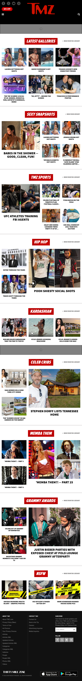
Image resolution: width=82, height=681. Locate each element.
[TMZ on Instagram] (18, 3)
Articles (5, 634)
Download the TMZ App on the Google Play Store (68, 674)
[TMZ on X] (8, 3)
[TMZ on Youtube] (13, 3)
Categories (6, 646)
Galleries (5, 652)
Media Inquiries (34, 631)
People (4, 655)
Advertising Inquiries (35, 628)
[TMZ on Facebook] (3, 3)
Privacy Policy (59, 625)
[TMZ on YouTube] (66, 640)
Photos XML (6, 661)
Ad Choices (6, 628)
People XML (6, 658)
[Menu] (3, 14)
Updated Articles (7, 640)
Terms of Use (6, 625)
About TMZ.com (7, 619)
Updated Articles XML (9, 643)
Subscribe (74, 629)
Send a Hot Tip (34, 622)
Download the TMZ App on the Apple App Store (49, 674)
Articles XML (6, 637)
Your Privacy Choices (9, 631)
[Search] (79, 14)
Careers (31, 625)
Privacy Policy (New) (9, 622)
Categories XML (7, 649)
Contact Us (32, 619)
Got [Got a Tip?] (7, 9)
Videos (4, 664)
